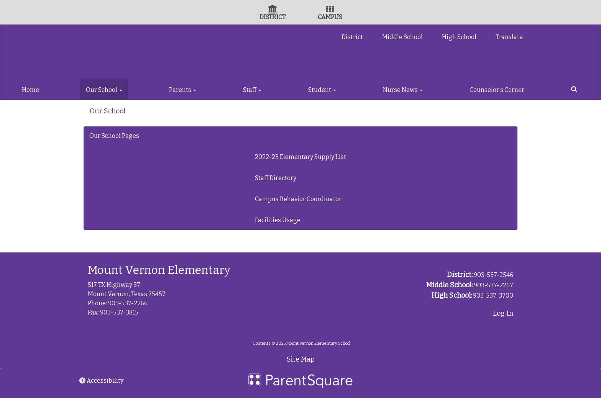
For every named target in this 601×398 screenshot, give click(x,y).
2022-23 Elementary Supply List (300, 157)
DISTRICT (272, 17)
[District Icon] (273, 10)
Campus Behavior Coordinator (298, 199)
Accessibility (101, 380)
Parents (182, 89)
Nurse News (403, 89)
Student (322, 89)
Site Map (301, 359)
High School (459, 37)
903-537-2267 (493, 285)
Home (30, 89)
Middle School (402, 37)
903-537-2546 (493, 274)
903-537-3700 (493, 295)
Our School (104, 89)
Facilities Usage (277, 220)
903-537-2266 (128, 303)
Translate (509, 37)
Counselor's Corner (497, 89)
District (352, 37)
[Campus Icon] (330, 10)
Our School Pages (114, 135)
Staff (252, 89)
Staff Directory (275, 178)
